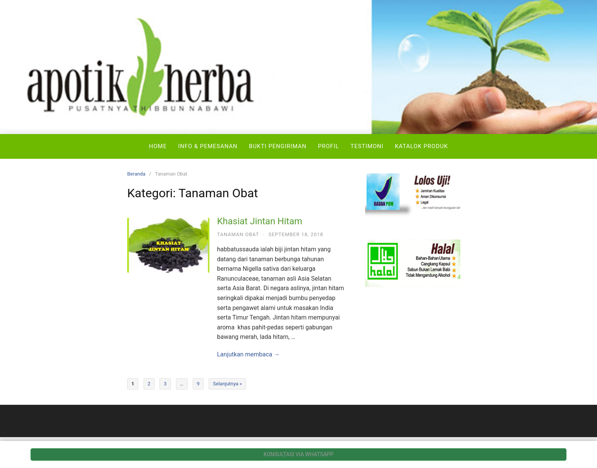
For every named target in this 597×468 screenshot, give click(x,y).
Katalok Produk (421, 146)
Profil (328, 146)
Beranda (136, 174)
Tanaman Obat (238, 234)
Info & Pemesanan (208, 146)
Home (158, 146)
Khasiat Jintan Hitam (259, 221)
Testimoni (367, 146)
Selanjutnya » (227, 384)
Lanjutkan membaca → (248, 354)
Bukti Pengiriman (277, 146)
